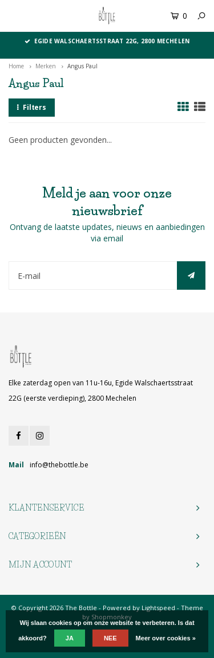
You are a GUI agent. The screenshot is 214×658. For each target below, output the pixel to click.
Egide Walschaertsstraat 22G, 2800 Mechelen (107, 41)
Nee (110, 638)
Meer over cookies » (166, 638)
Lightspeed (158, 607)
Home (16, 66)
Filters (31, 107)
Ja (70, 638)
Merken (45, 66)
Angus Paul (82, 66)
